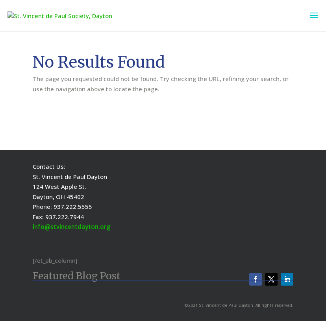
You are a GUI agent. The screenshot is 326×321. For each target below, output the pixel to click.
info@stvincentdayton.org (72, 227)
